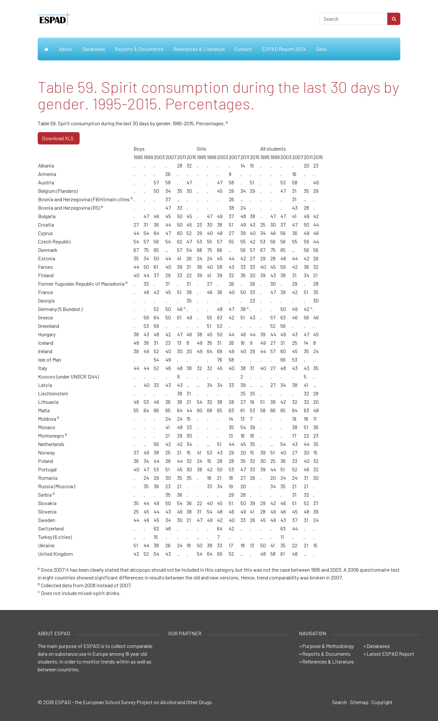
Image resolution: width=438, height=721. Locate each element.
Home (46, 49)
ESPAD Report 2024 (284, 49)
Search (339, 702)
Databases (93, 49)
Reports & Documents (139, 49)
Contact (243, 49)
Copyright (382, 702)
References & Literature (199, 49)
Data (321, 49)
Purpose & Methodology (328, 646)
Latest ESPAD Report (390, 654)
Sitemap (359, 702)
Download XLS (58, 138)
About (65, 49)
